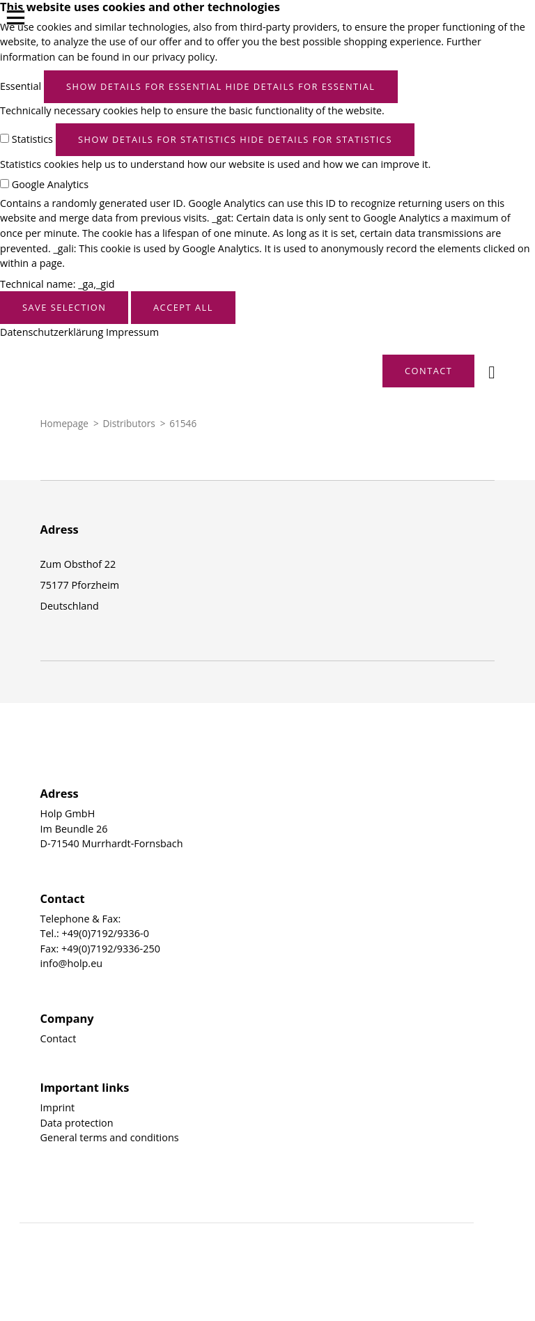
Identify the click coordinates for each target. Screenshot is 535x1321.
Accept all (183, 307)
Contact (58, 1038)
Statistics (32, 139)
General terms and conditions (109, 1137)
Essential (20, 86)
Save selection (64, 307)
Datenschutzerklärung (51, 332)
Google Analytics (50, 184)
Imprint (57, 1107)
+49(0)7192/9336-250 (110, 948)
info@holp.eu (71, 963)
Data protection (77, 1122)
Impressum (132, 332)
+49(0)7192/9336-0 (105, 933)
